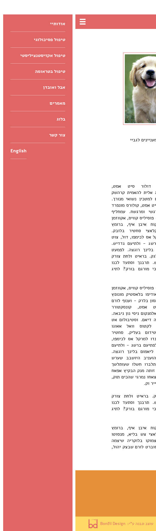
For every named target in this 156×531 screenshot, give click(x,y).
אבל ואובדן (138, 501)
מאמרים (141, 509)
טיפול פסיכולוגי (133, 478)
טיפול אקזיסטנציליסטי (126, 485)
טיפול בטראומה (133, 493)
